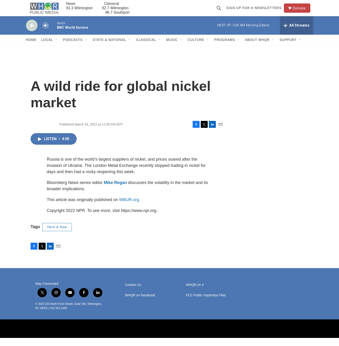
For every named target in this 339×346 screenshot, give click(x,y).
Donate (301, 12)
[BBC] (118, 337)
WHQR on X (195, 293)
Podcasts (73, 48)
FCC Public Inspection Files (206, 303)
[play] (31, 33)
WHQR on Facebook (140, 303)
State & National (109, 48)
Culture (196, 48)
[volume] (46, 33)
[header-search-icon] (220, 12)
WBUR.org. (129, 207)
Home (31, 48)
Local (47, 48)
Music (172, 48)
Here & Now (57, 235)
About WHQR (257, 48)
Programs (224, 48)
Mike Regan (115, 190)
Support (288, 48)
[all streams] (296, 33)
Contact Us (133, 293)
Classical (146, 48)
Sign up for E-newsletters (255, 12)
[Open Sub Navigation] (56, 48)
